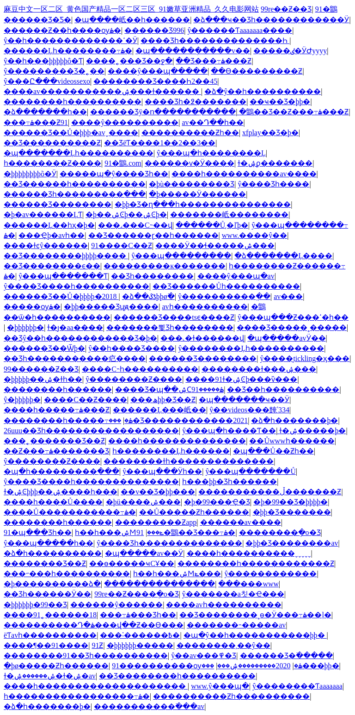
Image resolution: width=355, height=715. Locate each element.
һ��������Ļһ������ (171, 451)
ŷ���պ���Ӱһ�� (162, 471)
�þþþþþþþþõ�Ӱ (30, 174)
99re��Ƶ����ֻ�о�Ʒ (136, 594)
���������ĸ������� (165, 266)
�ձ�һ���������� (53, 553)
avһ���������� (204, 307)
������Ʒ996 (154, 30)
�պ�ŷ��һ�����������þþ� (255, 635)
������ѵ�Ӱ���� (189, 163)
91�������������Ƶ (97, 645)
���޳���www (248, 584)
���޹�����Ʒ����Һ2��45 (155, 81)
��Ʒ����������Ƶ (52, 143)
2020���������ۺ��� (253, 666)
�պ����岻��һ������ (132, 20)
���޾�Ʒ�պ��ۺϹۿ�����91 (169, 389)
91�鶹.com (122, 163)
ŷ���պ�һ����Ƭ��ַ (229, 431)
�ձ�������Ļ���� (283, 256)
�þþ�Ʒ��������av (291, 543)
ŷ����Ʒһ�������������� (169, 543)
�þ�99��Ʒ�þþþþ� (290, 502)
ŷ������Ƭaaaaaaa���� (239, 30)
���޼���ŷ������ (116, 605)
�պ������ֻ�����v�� (192, 51)
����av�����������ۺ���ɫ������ (102, 91)
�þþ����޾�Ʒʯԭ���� (111, 307)
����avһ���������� (223, 605)
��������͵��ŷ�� (223, 645)
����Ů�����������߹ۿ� (70, 512)
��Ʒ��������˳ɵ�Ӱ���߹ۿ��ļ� (255, 615)
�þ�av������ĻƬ (43, 214)
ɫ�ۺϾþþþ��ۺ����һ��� (60, 492)
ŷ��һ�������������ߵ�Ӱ (70, 40)
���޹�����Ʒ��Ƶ (45, 563)
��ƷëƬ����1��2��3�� (159, 143)
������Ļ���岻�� (159, 410)
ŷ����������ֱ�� (224, 296)
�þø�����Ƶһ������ (56, 666)
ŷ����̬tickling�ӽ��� (304, 358)
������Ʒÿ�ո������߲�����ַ (163, 112)
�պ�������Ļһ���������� (78, 153)
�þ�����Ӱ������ (197, 194)
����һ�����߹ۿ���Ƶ (57, 410)
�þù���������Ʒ (191, 184)
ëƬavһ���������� (50, 635)
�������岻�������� (229, 214)
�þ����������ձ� (52, 584)
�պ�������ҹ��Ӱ (244, 400)
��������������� (159, 584)
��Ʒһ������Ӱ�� (47, 594)
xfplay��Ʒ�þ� (270, 133)
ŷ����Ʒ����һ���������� (76, 286)
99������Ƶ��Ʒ (41, 369)
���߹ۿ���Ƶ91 (36, 122)
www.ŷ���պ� (220, 686)
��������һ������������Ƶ (256, 563)
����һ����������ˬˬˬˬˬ (249, 553)
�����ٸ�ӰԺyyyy (290, 51)
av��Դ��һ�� (212, 122)
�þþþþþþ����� (140, 645)
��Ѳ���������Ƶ (256, 71)
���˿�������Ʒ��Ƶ (54, 441)
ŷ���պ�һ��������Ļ (211, 153)
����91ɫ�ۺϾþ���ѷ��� (241, 379)
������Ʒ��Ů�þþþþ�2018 (61, 296)
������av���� (240, 522)
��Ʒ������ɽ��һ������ (153, 235)
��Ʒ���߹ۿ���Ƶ (213, 61)
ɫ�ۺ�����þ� (312, 431)
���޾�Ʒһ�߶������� (195, 102)
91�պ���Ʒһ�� (38, 532)
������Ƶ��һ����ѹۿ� (62, 30)
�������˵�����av (236, 625)
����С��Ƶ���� (85, 400)
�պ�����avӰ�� (286, 338)
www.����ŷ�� (255, 235)
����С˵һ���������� (140, 369)
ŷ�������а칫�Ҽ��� (233, 594)
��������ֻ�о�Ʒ (280, 532)
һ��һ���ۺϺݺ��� (119, 532)
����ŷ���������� (124, 122)
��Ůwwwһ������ (291, 441)
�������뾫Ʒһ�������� (169, 327)
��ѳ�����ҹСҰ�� (131, 563)
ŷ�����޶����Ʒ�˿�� (54, 71)
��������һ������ (58, 389)
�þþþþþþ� (25, 327)
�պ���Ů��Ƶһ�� (273, 451)
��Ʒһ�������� (152, 276)
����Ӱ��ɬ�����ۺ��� (215, 245)
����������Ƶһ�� (190, 133)
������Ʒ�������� (57, 204)
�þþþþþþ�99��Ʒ (35, 605)
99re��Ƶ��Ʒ (286, 9)
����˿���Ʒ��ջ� (129, 61)
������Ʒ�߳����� (286, 655)
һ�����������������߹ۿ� (77, 696)
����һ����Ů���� (53, 502)
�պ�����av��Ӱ (144, 553)
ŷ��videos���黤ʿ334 (249, 410)
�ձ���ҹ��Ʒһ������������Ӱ (271, 20)
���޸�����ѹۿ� (32, 307)
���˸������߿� (140, 635)
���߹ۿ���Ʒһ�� (138, 615)
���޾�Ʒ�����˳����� (292, 327)
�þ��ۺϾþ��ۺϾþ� (126, 214)
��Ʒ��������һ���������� (177, 676)
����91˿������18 (50, 615)
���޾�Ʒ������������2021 (178, 420)
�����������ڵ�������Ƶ (269, 492)
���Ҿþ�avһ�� (51, 235)
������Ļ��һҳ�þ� (49, 225)
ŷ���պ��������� (181, 256)
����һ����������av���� (243, 174)
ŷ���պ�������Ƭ (63, 276)
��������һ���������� (72, 102)
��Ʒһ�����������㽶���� (75, 358)
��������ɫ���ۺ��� (259, 369)
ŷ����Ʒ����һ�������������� (91, 481)
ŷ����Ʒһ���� (273, 184)
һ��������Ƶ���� (52, 163)
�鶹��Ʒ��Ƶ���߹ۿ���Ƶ (294, 112)
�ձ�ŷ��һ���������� (262, 91)
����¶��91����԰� (46, 645)
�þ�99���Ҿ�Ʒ (217, 502)
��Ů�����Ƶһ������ (194, 512)
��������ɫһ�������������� (189, 461)
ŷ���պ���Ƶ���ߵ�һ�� (293, 317)
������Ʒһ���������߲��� (75, 194)
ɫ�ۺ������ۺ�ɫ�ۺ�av (50, 676)
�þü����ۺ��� (143, 502)
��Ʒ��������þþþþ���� (66, 256)
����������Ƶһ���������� (231, 696)
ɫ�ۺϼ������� (275, 163)
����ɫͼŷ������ (46, 245)
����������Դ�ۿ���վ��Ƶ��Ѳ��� (94, 625)
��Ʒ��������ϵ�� (52, 266)
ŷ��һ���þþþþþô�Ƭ (43, 61)
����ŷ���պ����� (158, 71)
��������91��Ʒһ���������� (86, 655)
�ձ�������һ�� (45, 112)
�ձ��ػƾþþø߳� (148, 296)
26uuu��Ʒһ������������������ (91, 431)
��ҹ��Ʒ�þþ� (280, 102)
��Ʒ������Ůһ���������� (226, 286)
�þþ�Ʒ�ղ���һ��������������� (203, 204)
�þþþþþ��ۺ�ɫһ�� (43, 379)
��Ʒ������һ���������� (75, 184)
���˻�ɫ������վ (202, 338)
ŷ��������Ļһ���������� (251, 348)
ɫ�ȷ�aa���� (75, 327)
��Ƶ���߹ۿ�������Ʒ (56, 451)
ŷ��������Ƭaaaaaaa (297, 686)
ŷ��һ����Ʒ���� (131, 348)
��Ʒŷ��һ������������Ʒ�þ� (80, 338)
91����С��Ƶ (121, 245)
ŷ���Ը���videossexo (47, 81)
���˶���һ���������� (67, 574)
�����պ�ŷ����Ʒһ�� (114, 174)
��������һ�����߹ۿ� (68, 420)
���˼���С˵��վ (135, 225)
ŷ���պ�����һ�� (48, 543)
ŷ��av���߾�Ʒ (203, 655)
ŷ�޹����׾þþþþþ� (22, 400)
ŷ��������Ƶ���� (134, 379)
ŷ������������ (270, 574)
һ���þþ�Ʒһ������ (229, 481)
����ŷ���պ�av (236, 276)
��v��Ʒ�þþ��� (158, 492)
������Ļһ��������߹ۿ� (68, 51)
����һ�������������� (177, 441)
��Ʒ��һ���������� (283, 389)
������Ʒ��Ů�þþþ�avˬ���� (71, 133)
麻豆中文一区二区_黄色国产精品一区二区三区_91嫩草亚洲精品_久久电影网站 (131, 9)
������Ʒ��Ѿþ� (44, 348)
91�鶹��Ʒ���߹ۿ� (185, 532)
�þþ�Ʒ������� (292, 512)
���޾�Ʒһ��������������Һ (215, 40)
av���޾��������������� (288, 296)
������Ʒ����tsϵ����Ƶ (174, 317)
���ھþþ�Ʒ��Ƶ (163, 400)
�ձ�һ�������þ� (294, 420)
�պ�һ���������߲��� (61, 471)
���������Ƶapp (155, 522)
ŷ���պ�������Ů (250, 471)
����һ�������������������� (96, 686)
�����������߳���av (149, 706)
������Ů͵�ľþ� (212, 225)
